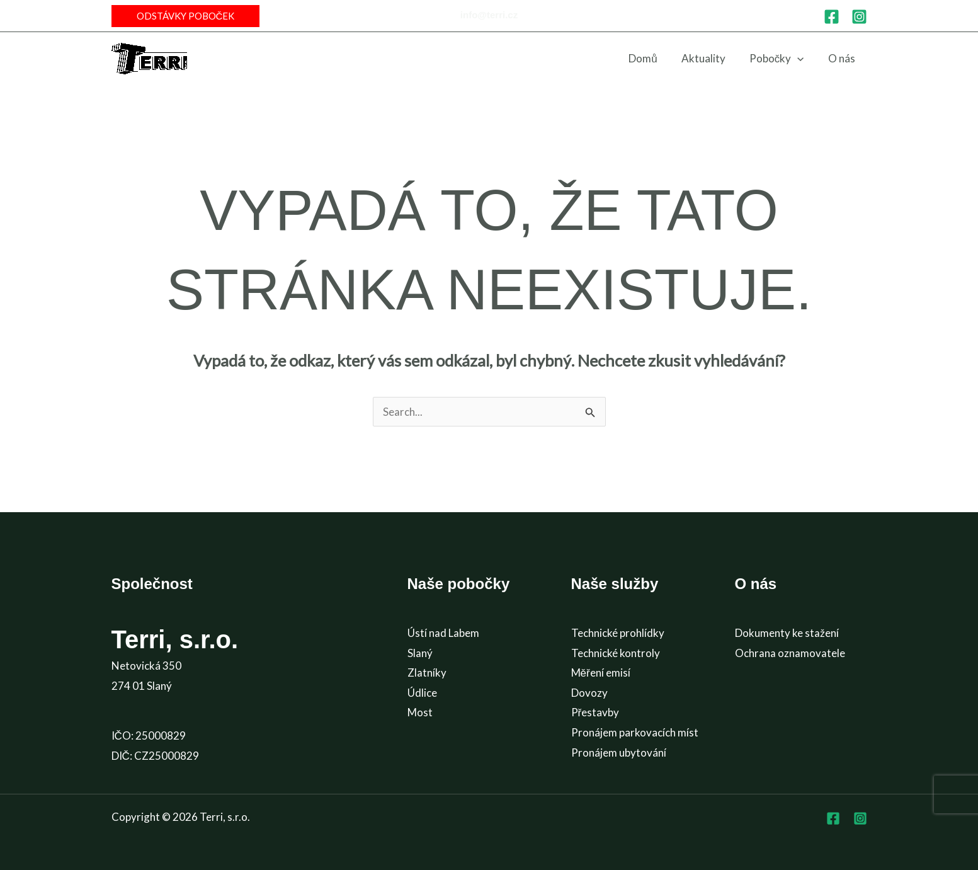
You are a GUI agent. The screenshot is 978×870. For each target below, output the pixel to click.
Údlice (422, 692)
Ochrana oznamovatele (790, 653)
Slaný (420, 653)
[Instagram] (859, 17)
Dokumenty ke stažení (787, 632)
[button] (185, 16)
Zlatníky (426, 672)
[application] (801, 59)
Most (420, 712)
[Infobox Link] (489, 16)
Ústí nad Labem (443, 632)
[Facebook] (831, 17)
